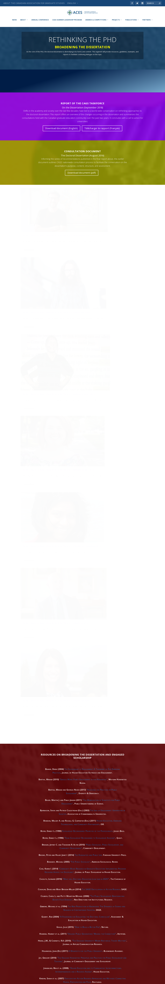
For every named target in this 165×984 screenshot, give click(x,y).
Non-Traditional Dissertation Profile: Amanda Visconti (121, 226)
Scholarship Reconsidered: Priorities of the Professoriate (87, 479)
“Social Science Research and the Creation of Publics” (85, 637)
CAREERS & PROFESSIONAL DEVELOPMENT (126, 85)
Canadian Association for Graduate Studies (37, 981)
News (14, 23)
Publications (131, 23)
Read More (29, 249)
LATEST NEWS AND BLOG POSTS (82, 85)
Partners (146, 23)
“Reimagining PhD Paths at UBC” (101, 778)
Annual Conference (40, 23)
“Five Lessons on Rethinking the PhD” (72, 726)
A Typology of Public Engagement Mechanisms (96, 816)
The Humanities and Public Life (88, 503)
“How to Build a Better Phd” (87, 575)
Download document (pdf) (81, 180)
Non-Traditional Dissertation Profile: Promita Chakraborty (79, 287)
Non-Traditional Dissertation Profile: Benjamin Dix (36, 225)
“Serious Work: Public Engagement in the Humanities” (83, 428)
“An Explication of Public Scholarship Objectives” (97, 922)
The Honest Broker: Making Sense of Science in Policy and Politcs (94, 744)
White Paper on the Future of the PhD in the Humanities (65, 933)
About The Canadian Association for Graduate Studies (34, 3)
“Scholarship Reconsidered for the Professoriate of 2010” (91, 658)
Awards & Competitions (95, 23)
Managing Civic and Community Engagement (86, 895)
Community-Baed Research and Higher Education (89, 847)
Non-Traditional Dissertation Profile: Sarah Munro (36, 348)
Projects (116, 23)
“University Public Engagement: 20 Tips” (77, 836)
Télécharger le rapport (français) (102, 135)
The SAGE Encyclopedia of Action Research (101, 537)
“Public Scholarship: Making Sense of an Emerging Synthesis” (92, 785)
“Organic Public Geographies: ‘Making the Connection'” (91, 582)
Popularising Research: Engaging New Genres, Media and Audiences (92, 864)
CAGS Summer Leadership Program (67, 23)
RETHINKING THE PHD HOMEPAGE (39, 85)
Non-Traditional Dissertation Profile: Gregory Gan (78, 225)
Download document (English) (61, 135)
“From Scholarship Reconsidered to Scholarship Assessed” (89, 486)
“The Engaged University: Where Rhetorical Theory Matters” (99, 589)
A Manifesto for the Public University (86, 599)
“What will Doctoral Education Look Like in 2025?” (86, 527)
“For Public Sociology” (80, 510)
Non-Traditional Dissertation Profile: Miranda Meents (36, 287)
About (23, 23)
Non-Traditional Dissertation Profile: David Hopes (121, 288)
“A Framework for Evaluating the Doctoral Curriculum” (84, 565)
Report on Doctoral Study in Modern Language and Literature (89, 685)
